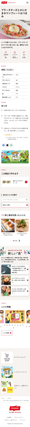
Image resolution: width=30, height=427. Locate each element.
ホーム (2, 398)
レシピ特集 (6, 333)
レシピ (9, 398)
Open (27, 3)
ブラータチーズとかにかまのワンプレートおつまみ (16, 400)
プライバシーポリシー (18, 417)
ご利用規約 (9, 417)
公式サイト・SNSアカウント (11, 420)
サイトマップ (22, 420)
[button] (13, 240)
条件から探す (6, 205)
